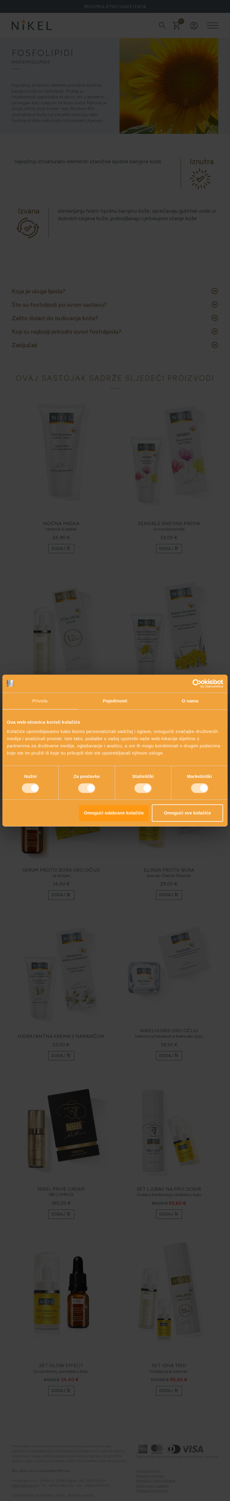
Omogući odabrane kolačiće (114, 812)
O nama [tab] (190, 700)
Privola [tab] (40, 700)
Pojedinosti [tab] (115, 700)
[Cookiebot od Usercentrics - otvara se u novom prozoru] (197, 683)
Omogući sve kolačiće (187, 812)
